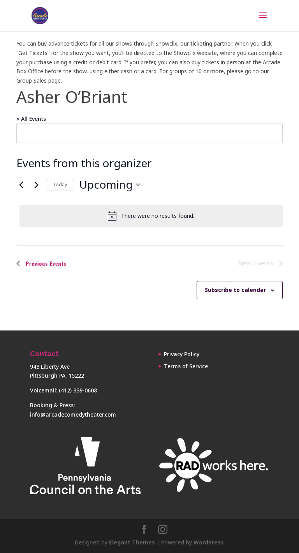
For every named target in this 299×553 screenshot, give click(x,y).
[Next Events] (36, 184)
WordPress (208, 542)
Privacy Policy (181, 354)
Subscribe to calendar (235, 289)
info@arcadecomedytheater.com (73, 414)
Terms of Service (186, 366)
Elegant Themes (132, 542)
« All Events (31, 118)
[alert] (151, 216)
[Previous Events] (21, 184)
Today (60, 184)
